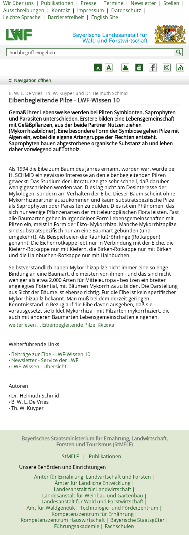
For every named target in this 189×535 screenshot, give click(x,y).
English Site (104, 17)
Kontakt (61, 10)
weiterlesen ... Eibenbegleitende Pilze (61, 324)
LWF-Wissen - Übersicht (39, 366)
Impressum (90, 10)
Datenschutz (126, 10)
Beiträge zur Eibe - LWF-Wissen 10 (50, 354)
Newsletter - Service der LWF (44, 360)
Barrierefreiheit (66, 17)
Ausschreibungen (23, 10)
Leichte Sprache (22, 17)
